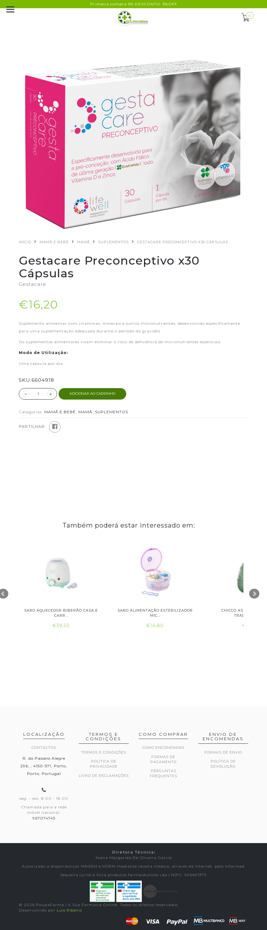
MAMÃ (83, 242)
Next (254, 594)
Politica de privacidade (104, 764)
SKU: (25, 380)
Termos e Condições (103, 752)
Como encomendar (163, 747)
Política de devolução (223, 764)
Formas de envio (223, 752)
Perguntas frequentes (163, 773)
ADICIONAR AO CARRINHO (92, 393)
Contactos (44, 747)
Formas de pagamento (163, 759)
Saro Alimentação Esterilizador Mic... (155, 612)
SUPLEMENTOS (113, 242)
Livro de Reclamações (104, 775)
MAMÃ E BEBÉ (54, 242)
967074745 (43, 818)
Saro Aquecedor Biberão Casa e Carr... (61, 612)
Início (25, 242)
